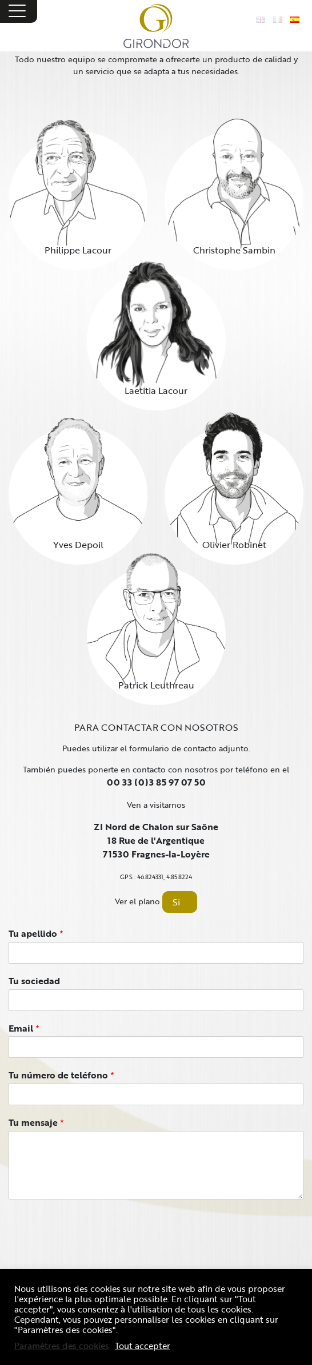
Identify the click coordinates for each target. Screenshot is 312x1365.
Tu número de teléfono (61, 1075)
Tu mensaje (36, 1123)
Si (176, 902)
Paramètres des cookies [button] (61, 1345)
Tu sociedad (34, 981)
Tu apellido (36, 934)
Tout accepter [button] (142, 1345)
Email (24, 1028)
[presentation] (95, 1253)
